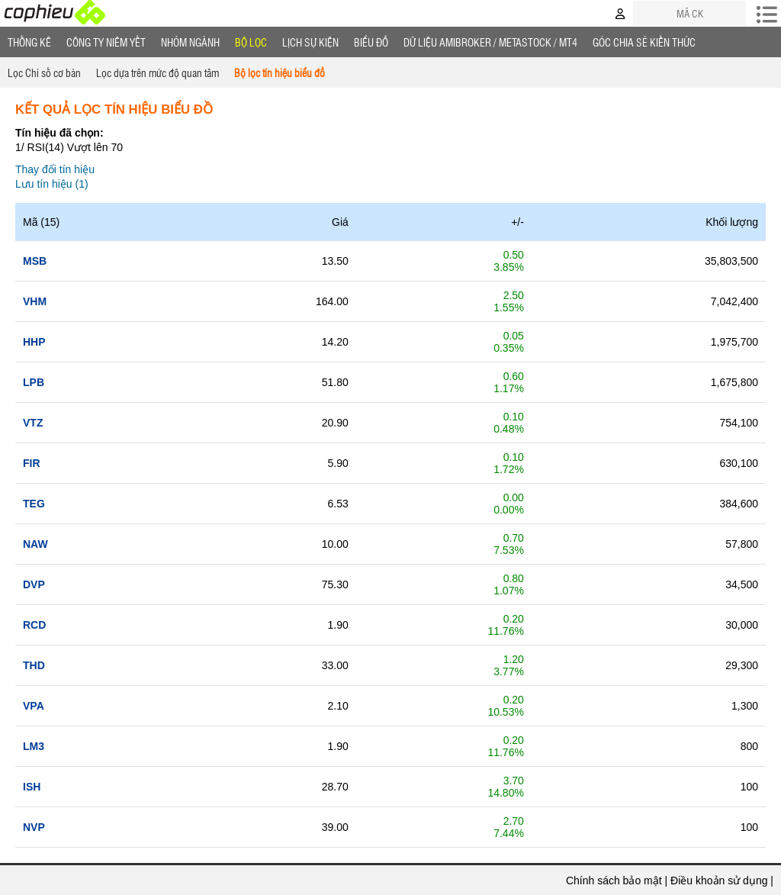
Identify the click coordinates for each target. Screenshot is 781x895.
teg (34, 503)
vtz (33, 423)
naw (35, 544)
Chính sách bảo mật (614, 880)
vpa (33, 706)
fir (31, 463)
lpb (33, 382)
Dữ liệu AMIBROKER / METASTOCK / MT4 (490, 42)
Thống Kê (29, 42)
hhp (34, 342)
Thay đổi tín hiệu (55, 169)
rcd (34, 625)
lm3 (33, 746)
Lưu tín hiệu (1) (51, 184)
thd (34, 665)
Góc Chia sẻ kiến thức (644, 42)
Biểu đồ (371, 42)
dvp (34, 584)
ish (31, 787)
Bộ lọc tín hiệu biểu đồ (279, 72)
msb (35, 261)
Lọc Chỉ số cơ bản (44, 72)
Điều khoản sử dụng (718, 880)
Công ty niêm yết (106, 42)
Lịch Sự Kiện (310, 42)
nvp (34, 827)
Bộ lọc (251, 42)
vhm (35, 301)
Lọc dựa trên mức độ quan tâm (157, 72)
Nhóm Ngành (190, 42)
